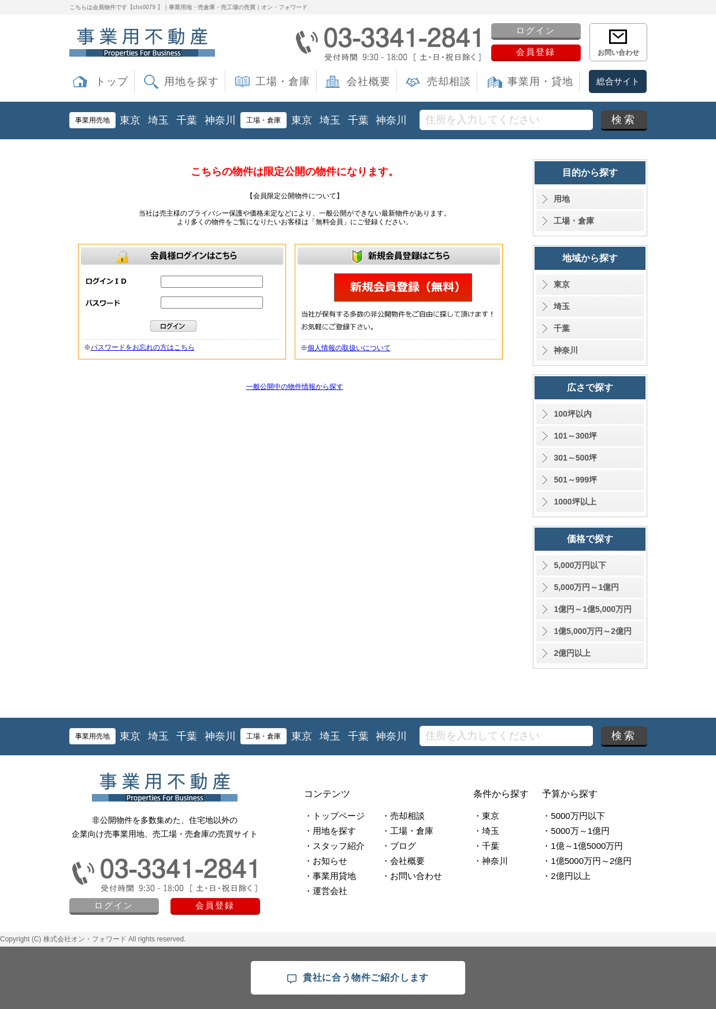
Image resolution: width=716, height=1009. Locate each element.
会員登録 (535, 52)
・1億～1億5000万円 (582, 846)
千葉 (186, 120)
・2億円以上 (566, 876)
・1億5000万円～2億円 (587, 861)
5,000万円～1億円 (586, 587)
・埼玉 (486, 831)
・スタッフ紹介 (334, 846)
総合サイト (618, 81)
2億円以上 (572, 653)
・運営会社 (325, 891)
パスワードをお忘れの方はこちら (143, 347)
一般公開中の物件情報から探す (294, 387)
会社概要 (369, 81)
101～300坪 (575, 435)
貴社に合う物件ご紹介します (358, 978)
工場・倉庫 (282, 81)
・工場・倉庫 (407, 831)
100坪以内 (572, 413)
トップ (111, 81)
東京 (130, 120)
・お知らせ (325, 861)
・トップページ (334, 816)
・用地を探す (330, 831)
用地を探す (191, 81)
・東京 (486, 816)
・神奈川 (490, 861)
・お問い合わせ (411, 876)
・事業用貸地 (330, 876)
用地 (562, 198)
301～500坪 (575, 457)
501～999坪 (575, 479)
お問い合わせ (618, 53)
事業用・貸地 (540, 81)
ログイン (535, 30)
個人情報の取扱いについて (349, 348)
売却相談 (449, 81)
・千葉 (486, 846)
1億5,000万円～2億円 (593, 631)
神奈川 (220, 120)
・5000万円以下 (573, 816)
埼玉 (158, 120)
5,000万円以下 (580, 565)
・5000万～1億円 (576, 831)
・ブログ (398, 846)
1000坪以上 (575, 501)
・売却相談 (403, 816)
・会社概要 (403, 861)
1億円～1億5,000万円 (593, 609)
